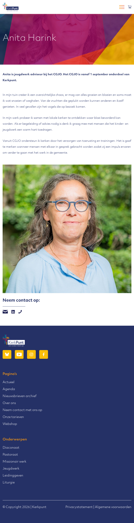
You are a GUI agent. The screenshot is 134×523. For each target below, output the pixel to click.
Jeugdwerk (11, 468)
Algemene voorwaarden (113, 507)
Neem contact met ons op (22, 410)
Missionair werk (14, 461)
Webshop (10, 424)
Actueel (8, 382)
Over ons (9, 403)
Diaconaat (11, 448)
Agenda (9, 389)
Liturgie (9, 482)
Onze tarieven (13, 417)
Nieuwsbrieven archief (19, 396)
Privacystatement (79, 507)
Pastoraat (10, 454)
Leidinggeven (13, 475)
